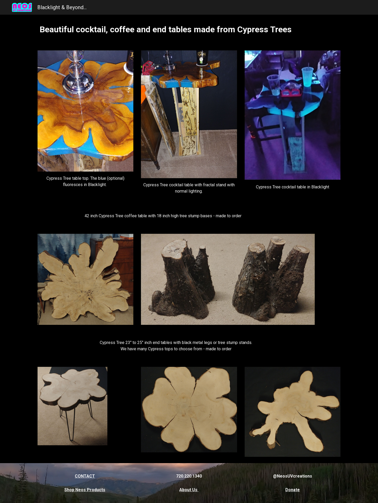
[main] (189, 29)
